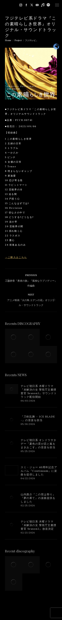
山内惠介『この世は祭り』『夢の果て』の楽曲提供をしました (38, 498)
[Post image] (11, 389)
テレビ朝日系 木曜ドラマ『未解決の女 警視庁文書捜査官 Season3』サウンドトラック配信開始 (39, 391)
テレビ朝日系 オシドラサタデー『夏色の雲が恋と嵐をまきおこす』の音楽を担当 (38, 443)
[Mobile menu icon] (57, 5)
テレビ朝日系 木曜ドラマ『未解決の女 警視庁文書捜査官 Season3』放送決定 (38, 525)
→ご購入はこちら (16, 257)
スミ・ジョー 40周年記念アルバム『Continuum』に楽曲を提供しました (39, 471)
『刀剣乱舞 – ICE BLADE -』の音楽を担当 (38, 418)
